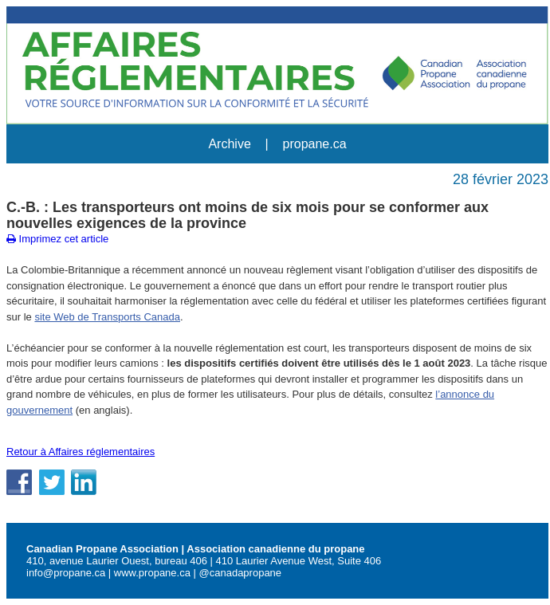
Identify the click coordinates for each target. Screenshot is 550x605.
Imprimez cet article (57, 239)
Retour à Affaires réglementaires (80, 452)
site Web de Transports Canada (107, 317)
